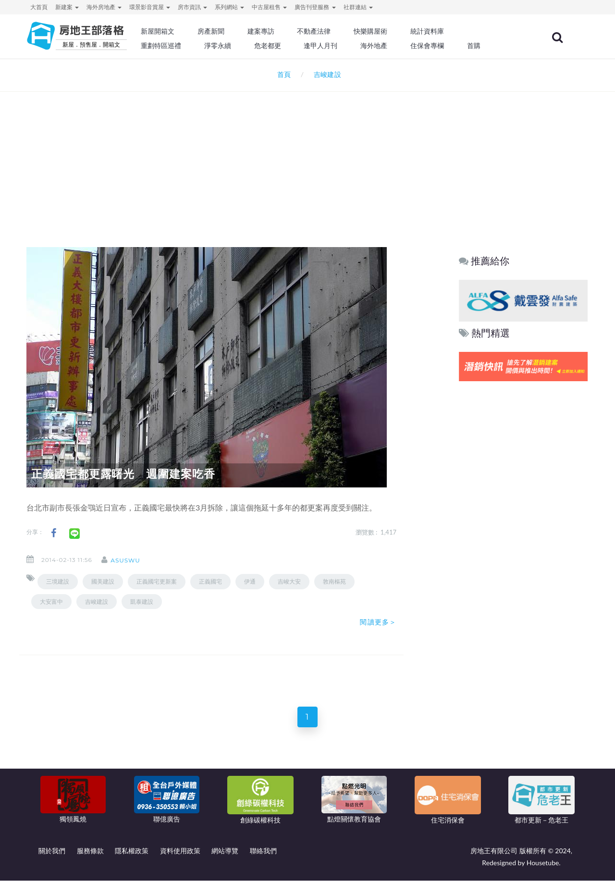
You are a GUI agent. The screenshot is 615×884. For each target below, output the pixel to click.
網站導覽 (224, 854)
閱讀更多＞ (378, 622)
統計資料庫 (449, 31)
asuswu (132, 560)
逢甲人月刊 (345, 45)
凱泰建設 (141, 601)
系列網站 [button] (229, 7)
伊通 (250, 581)
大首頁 (39, 7)
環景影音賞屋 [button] (149, 7)
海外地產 (396, 45)
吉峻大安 (289, 581)
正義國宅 (210, 581)
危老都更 (293, 45)
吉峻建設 (96, 601)
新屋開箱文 (187, 31)
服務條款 (90, 854)
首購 (494, 45)
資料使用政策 (180, 854)
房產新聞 (238, 31)
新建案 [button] (67, 7)
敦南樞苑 (334, 581)
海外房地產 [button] (104, 7)
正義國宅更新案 (156, 581)
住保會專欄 (449, 45)
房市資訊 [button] (192, 7)
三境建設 (57, 581)
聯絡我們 (263, 854)
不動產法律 (339, 31)
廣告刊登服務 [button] (315, 7)
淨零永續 (245, 45)
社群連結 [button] (358, 7)
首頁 (282, 74)
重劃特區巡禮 (190, 45)
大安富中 (51, 601)
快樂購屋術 (393, 31)
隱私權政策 (131, 854)
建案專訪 (286, 31)
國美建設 (102, 581)
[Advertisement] (307, 157)
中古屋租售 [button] (269, 7)
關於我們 (51, 854)
